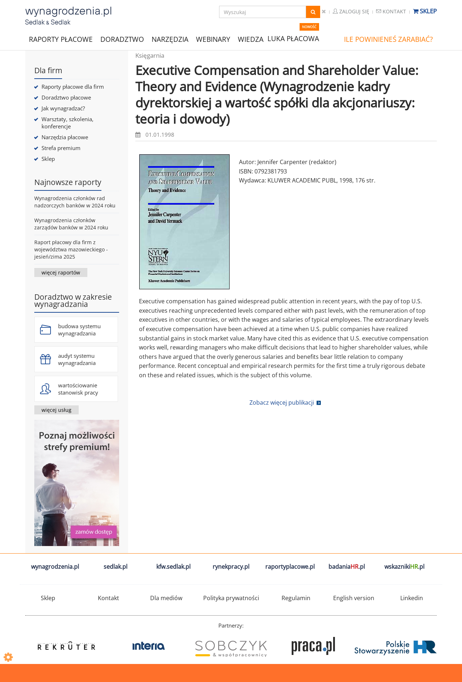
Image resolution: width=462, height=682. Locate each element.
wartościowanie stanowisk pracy (78, 389)
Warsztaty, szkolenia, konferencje (67, 122)
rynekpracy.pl (231, 567)
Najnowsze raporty (67, 182)
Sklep (425, 11)
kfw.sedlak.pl (173, 567)
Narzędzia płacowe (65, 137)
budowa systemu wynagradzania (79, 329)
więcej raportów (61, 272)
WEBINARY (213, 39)
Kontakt (391, 11)
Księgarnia (149, 55)
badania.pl (346, 567)
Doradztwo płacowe (66, 97)
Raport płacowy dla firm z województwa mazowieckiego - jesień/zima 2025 (71, 249)
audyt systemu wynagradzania (77, 359)
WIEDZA (250, 39)
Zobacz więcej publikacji (281, 402)
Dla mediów (166, 598)
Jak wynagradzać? (63, 108)
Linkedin (411, 598)
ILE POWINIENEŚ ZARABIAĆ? (388, 39)
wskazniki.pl (404, 567)
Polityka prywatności (231, 598)
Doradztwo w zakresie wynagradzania (73, 300)
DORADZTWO (122, 39)
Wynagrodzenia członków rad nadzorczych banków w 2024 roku (75, 202)
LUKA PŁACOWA (293, 38)
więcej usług (56, 409)
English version (353, 598)
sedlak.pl (115, 567)
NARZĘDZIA (170, 39)
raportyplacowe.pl (290, 567)
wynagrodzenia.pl (55, 567)
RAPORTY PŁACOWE (61, 39)
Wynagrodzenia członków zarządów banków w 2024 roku (71, 224)
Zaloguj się (351, 11)
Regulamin (296, 598)
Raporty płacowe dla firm (73, 86)
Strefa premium (61, 147)
